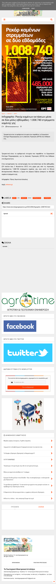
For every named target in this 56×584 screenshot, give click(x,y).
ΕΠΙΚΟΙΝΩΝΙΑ (16, 562)
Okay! (33, 8)
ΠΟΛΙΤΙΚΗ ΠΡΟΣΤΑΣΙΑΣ (40, 562)
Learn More (25, 8)
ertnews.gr (9, 184)
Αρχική (3, 113)
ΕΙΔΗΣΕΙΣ (9, 113)
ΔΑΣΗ (15, 113)
